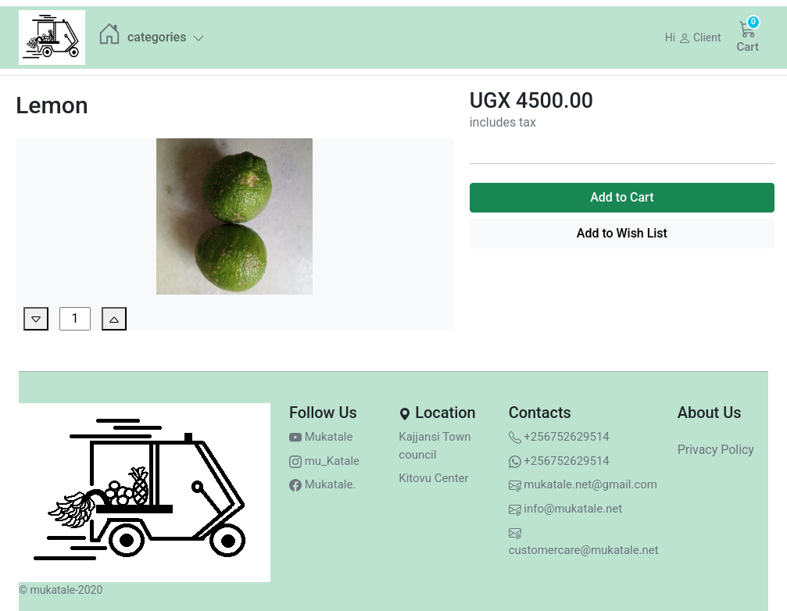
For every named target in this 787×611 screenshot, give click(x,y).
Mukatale (320, 437)
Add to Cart (621, 197)
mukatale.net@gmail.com (583, 484)
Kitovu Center (433, 478)
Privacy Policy (716, 449)
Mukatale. (322, 484)
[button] (693, 37)
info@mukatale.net (565, 509)
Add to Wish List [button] (622, 233)
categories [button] (166, 37)
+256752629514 (559, 437)
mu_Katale (324, 461)
